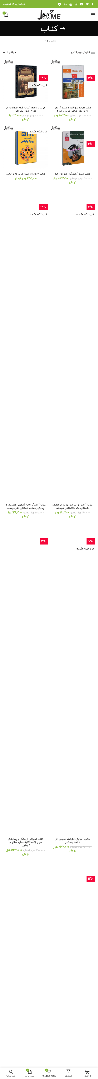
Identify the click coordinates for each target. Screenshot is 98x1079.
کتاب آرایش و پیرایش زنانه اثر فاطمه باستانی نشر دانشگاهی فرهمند (72, 506)
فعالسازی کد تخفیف (14, 4)
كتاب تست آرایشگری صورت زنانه (72, 174)
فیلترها (11, 52)
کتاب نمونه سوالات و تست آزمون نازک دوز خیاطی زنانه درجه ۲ (72, 109)
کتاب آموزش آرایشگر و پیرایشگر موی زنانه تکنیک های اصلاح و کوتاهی (25, 842)
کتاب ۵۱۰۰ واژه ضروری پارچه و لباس (25, 174)
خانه (54, 41)
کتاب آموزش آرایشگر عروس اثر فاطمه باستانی (72, 841)
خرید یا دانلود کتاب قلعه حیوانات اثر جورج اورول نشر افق (25, 109)
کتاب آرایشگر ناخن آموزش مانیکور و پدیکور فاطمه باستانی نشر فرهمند (26, 506)
